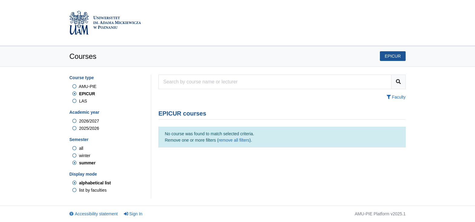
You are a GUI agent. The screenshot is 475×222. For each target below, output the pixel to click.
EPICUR (83, 93)
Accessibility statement (93, 213)
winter (81, 155)
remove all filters (233, 140)
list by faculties (89, 190)
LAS (79, 101)
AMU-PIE (84, 86)
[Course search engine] (274, 82)
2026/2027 (85, 121)
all (77, 148)
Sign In (133, 213)
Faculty (396, 97)
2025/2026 (85, 128)
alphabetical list (91, 182)
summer (83, 162)
